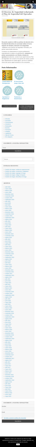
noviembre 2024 (9, 214)
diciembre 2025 (9, 194)
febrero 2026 (8, 190)
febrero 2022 (8, 266)
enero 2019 (8, 331)
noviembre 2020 (9, 291)
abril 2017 (8, 367)
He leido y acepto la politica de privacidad (15, 418)
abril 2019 (8, 326)
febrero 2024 (8, 230)
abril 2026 (8, 187)
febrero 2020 (8, 308)
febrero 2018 (8, 349)
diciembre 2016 (9, 374)
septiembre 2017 (9, 358)
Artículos (4, 10)
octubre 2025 (8, 197)
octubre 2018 (8, 336)
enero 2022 (8, 268)
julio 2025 (7, 201)
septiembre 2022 (9, 257)
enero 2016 (8, 394)
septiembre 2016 (9, 380)
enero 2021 (8, 290)
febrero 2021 (8, 288)
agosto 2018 (8, 340)
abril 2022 (8, 262)
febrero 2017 (8, 371)
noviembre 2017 (9, 355)
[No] (34, 442)
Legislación (8, 133)
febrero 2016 (8, 392)
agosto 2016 (8, 382)
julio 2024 (7, 221)
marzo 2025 (8, 206)
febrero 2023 (8, 248)
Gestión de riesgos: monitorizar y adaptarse (16, 171)
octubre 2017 (8, 356)
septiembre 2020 (9, 295)
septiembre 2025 (9, 199)
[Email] (18, 147)
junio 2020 (8, 300)
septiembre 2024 (9, 217)
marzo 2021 (8, 286)
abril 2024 (8, 226)
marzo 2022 (8, 264)
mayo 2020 (8, 302)
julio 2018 (7, 342)
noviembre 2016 (9, 376)
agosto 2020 (8, 297)
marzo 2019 (8, 327)
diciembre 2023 (9, 234)
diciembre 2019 (9, 311)
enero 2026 (8, 192)
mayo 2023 (8, 243)
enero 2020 (8, 309)
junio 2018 (8, 344)
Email (3, 412)
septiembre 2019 (9, 317)
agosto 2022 (8, 259)
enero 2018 (8, 351)
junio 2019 (8, 322)
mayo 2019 (8, 324)
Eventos (7, 128)
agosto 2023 (8, 237)
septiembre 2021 (9, 275)
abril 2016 (8, 389)
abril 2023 (8, 244)
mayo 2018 (8, 345)
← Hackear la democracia (9, 106)
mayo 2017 (8, 365)
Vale (18, 444)
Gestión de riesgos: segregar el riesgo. (15, 173)
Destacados (8, 126)
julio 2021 (7, 279)
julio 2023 (7, 239)
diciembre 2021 (9, 270)
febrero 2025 (8, 208)
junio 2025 (8, 203)
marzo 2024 (8, 228)
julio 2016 (7, 383)
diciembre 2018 (9, 333)
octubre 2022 (8, 255)
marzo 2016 (8, 391)
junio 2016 (8, 385)
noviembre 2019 (9, 313)
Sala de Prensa (11, 10)
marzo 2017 (8, 369)
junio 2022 (8, 261)
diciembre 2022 (9, 252)
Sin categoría (8, 137)
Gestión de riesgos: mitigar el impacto (15, 175)
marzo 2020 (8, 306)
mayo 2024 (8, 225)
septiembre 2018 (9, 338)
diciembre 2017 (9, 353)
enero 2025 (8, 210)
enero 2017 (8, 373)
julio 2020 (7, 299)
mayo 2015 (8, 396)
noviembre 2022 (9, 253)
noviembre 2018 (9, 335)
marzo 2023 (8, 246)
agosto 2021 (8, 277)
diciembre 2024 (9, 212)
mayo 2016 (8, 387)
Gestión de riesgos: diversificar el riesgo (15, 176)
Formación (8, 129)
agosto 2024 (8, 219)
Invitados (7, 131)
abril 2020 (8, 304)
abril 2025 (8, 205)
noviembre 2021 (9, 271)
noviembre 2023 (9, 235)
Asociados (8, 120)
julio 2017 (7, 362)
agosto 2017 (8, 360)
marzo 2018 (8, 347)
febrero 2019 (8, 329)
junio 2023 (8, 241)
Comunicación (9, 122)
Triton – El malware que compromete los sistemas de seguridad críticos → (27, 107)
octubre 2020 (8, 293)
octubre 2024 (8, 215)
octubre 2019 (8, 315)
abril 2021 (8, 284)
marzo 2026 (8, 188)
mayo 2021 (8, 282)
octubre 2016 (8, 378)
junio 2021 (8, 280)
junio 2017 (8, 364)
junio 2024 (8, 223)
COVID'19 (8, 124)
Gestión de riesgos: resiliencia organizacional (17, 169)
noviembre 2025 (9, 196)
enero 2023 (8, 250)
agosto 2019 (8, 318)
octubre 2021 (8, 273)
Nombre (4, 406)
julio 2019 (7, 320)
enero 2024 (8, 232)
